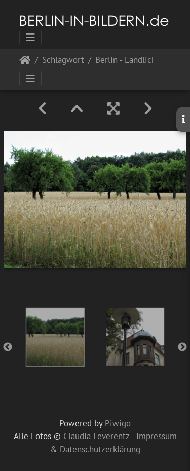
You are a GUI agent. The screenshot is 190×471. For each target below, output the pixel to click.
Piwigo (118, 423)
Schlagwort (63, 60)
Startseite (25, 62)
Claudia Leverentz (96, 436)
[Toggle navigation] (30, 37)
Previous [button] (8, 347)
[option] (55, 337)
